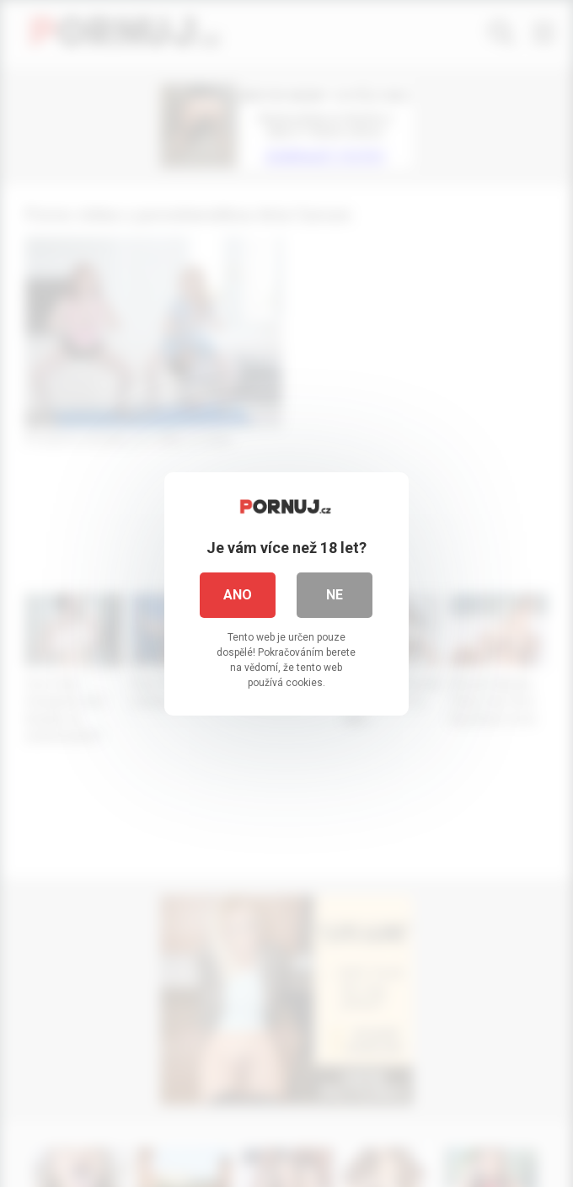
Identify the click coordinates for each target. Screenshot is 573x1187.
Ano (238, 594)
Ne (335, 594)
